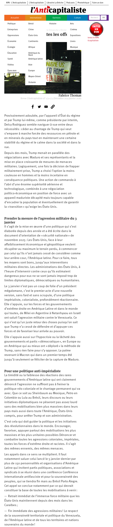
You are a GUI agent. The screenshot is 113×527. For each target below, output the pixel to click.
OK (103, 18)
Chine (31, 30)
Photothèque (83, 3)
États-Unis (33, 36)
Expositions (75, 36)
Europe (31, 71)
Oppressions (13, 36)
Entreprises (13, 30)
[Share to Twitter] (39, 107)
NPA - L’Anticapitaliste (16, 3)
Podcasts (70, 3)
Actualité (15, 18)
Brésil (31, 24)
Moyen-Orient (34, 77)
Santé (10, 59)
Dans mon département (13, 72)
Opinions (56, 18)
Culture (77, 18)
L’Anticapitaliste (36, 3)
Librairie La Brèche (55, 3)
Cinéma (73, 30)
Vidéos (11, 65)
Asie (30, 65)
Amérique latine (35, 59)
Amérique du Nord (34, 54)
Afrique (31, 47)
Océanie (32, 82)
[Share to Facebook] (32, 107)
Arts (72, 24)
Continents (33, 41)
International (35, 18)
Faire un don (97, 3)
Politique (12, 24)
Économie (12, 41)
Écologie (11, 47)
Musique (74, 47)
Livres (72, 41)
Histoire (52, 24)
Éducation (12, 53)
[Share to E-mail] (46, 107)
